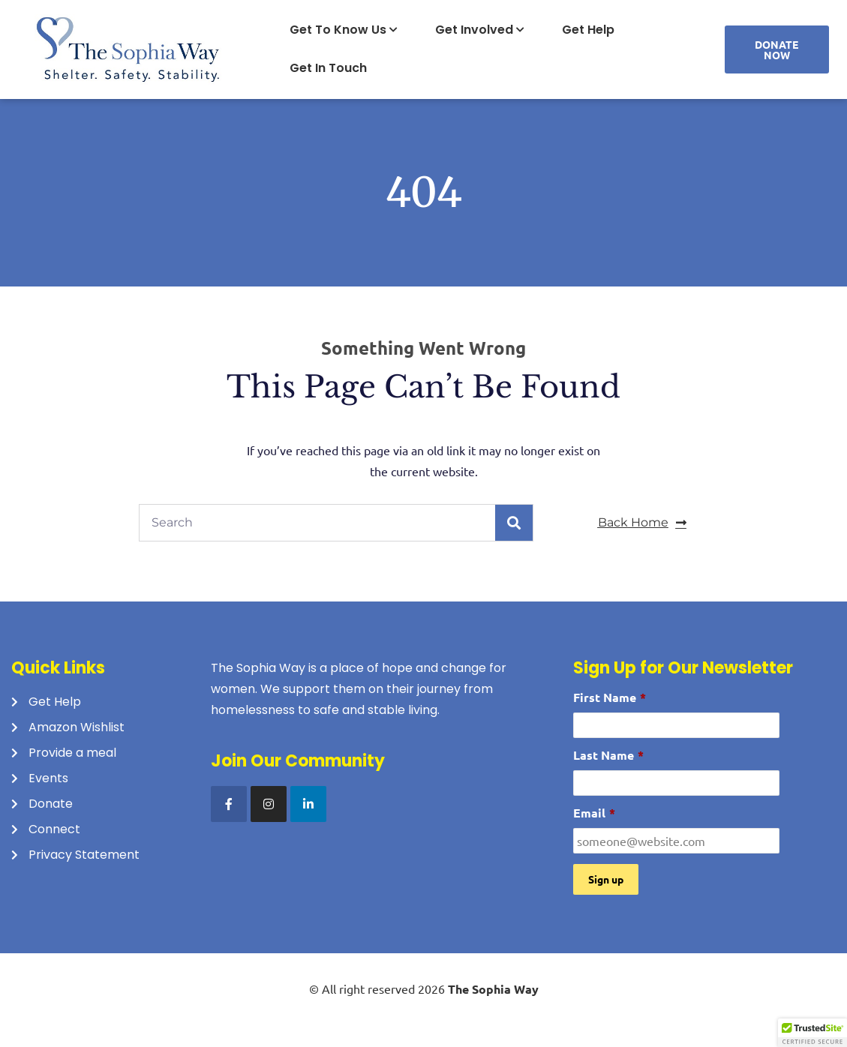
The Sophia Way (493, 989)
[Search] (514, 523)
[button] (812, 1032)
